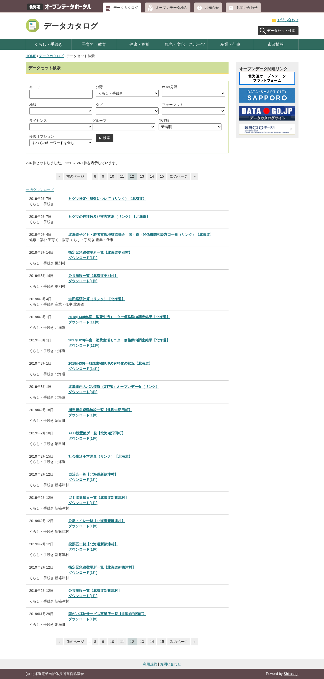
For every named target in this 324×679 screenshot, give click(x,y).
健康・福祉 (139, 44)
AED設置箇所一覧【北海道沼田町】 (97, 433)
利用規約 (150, 664)
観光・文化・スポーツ (185, 44)
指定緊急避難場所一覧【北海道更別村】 (100, 252)
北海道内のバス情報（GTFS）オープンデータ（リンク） (113, 387)
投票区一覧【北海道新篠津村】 (93, 544)
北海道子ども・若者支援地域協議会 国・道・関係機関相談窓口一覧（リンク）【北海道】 (140, 234)
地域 (32, 105)
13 (142, 176)
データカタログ (125, 8)
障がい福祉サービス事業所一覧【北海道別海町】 (107, 614)
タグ (99, 105)
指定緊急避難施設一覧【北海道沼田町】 (100, 410)
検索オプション (41, 136)
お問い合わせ (247, 8)
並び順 (164, 121)
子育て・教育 (94, 44)
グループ (99, 121)
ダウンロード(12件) (83, 345)
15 (162, 176)
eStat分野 (170, 87)
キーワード (38, 87)
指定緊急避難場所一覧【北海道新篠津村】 (102, 567)
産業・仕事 (230, 44)
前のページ (75, 176)
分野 (99, 87)
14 (152, 176)
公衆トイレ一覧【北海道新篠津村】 (96, 521)
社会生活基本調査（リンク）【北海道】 (100, 456)
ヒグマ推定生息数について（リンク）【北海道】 (107, 199)
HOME (31, 56)
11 (122, 176)
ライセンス (38, 121)
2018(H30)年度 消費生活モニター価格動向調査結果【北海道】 (119, 317)
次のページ (179, 176)
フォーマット (172, 105)
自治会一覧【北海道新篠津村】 (93, 474)
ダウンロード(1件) (82, 258)
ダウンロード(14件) (83, 369)
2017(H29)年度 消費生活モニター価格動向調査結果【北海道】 (119, 340)
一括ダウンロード (40, 190)
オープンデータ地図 (171, 8)
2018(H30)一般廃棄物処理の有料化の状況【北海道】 (110, 363)
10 (112, 176)
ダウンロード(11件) (83, 322)
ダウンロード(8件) (82, 392)
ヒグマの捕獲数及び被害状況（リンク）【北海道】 (109, 217)
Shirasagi (291, 674)
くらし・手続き (48, 44)
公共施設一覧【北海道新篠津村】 (94, 591)
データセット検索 (281, 31)
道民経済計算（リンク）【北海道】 (96, 299)
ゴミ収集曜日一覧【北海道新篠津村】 (98, 498)
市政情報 (276, 44)
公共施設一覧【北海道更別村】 (93, 276)
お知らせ (212, 8)
